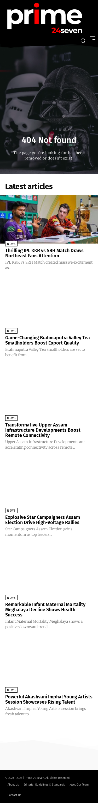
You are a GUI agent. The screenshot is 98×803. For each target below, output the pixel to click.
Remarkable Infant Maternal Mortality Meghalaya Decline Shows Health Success (45, 610)
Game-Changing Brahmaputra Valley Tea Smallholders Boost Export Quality (47, 340)
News (11, 244)
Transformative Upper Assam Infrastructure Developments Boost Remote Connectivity (42, 430)
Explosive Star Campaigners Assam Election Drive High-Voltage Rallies (42, 519)
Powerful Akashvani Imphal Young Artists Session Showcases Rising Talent (49, 699)
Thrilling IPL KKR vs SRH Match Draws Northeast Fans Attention (44, 253)
